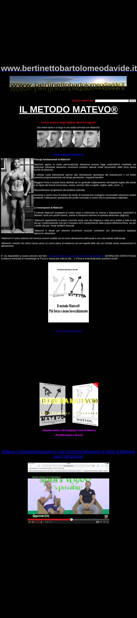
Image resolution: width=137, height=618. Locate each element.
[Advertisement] (68, 23)
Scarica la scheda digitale (68, 331)
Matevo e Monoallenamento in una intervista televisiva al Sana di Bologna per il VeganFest (68, 453)
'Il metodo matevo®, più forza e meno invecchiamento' (76, 256)
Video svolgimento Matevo (67, 154)
